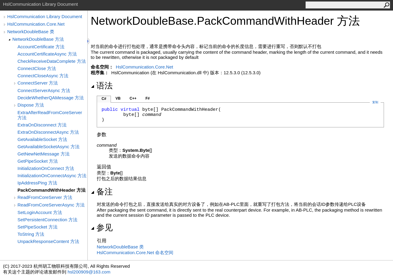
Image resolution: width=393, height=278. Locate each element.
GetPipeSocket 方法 (37, 161)
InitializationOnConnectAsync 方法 (51, 175)
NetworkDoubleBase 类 (30, 31)
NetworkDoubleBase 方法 (38, 39)
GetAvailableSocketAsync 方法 (48, 146)
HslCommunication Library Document (44, 16)
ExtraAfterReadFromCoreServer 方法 (49, 115)
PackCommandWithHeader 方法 (51, 190)
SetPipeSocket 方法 (37, 226)
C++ (133, 98)
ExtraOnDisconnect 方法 (42, 124)
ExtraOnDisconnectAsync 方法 (48, 132)
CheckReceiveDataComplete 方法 (51, 61)
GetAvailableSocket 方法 (42, 139)
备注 (102, 191)
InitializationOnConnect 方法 (45, 168)
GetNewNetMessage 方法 (43, 153)
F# (148, 98)
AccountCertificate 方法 (40, 46)
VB (118, 98)
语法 (102, 85)
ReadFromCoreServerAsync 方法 (51, 204)
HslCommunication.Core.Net (35, 24)
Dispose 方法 (30, 104)
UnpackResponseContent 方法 (48, 241)
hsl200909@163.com (89, 271)
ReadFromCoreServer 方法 (44, 197)
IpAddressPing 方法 (37, 182)
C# (104, 99)
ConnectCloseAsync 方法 (42, 75)
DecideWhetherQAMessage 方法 (50, 97)
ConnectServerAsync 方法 (43, 90)
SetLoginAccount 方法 (39, 212)
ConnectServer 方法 (37, 82)
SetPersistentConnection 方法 (47, 219)
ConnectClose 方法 (36, 68)
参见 (102, 227)
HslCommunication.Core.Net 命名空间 (135, 252)
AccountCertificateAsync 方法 (47, 53)
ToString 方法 (30, 234)
